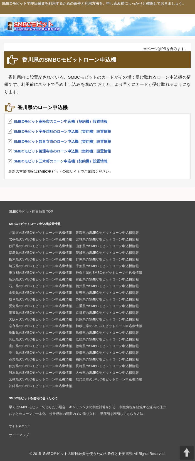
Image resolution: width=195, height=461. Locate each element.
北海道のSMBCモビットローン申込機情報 (40, 233)
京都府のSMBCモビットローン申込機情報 (107, 313)
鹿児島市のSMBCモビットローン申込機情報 (109, 379)
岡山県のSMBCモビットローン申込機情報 (40, 339)
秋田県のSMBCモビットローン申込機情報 (40, 246)
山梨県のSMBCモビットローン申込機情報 (40, 293)
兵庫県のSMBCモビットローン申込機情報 (107, 319)
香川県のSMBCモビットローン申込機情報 (40, 353)
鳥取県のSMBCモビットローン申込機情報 (40, 333)
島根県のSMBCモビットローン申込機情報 (107, 333)
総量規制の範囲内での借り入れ (72, 414)
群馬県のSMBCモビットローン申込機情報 (107, 259)
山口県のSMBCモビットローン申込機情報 (40, 346)
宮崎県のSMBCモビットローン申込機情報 (40, 379)
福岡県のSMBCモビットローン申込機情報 (107, 359)
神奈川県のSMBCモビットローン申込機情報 (109, 273)
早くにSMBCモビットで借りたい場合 (37, 407)
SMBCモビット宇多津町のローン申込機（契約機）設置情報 (62, 131)
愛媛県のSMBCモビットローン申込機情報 (107, 353)
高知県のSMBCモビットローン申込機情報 (40, 359)
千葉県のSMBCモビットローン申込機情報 (107, 266)
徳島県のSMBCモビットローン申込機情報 (107, 346)
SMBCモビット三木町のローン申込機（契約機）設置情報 (60, 161)
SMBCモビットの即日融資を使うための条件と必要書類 (88, 454)
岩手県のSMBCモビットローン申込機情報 (40, 239)
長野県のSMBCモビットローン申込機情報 (107, 293)
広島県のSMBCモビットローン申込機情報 (107, 339)
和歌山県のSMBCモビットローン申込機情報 (109, 326)
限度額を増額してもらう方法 (121, 414)
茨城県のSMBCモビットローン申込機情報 (107, 253)
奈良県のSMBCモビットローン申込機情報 (40, 326)
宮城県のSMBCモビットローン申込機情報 (107, 239)
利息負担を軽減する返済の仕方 (142, 407)
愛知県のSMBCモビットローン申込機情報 (40, 306)
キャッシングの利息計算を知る (92, 407)
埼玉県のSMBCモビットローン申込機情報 (40, 266)
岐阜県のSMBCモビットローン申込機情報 (40, 299)
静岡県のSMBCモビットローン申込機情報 (107, 299)
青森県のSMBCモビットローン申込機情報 (107, 233)
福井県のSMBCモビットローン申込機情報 (107, 286)
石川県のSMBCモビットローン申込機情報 (40, 286)
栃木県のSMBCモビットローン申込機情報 (40, 259)
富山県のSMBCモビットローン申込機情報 (107, 279)
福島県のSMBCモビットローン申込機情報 (40, 253)
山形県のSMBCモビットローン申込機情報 (107, 246)
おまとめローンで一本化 (27, 414)
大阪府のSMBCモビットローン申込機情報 (40, 319)
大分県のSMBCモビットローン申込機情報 (107, 373)
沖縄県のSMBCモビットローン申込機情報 (40, 386)
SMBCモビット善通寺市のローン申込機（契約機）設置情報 (62, 151)
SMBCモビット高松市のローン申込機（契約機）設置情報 (60, 121)
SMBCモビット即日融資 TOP (31, 212)
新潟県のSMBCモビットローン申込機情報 (40, 279)
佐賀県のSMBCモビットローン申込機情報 (40, 366)
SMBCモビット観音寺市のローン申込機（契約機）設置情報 (62, 141)
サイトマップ (19, 435)
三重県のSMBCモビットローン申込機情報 (107, 306)
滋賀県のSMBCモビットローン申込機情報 (40, 313)
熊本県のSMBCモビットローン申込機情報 (40, 373)
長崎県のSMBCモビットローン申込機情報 (107, 366)
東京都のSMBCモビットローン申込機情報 (40, 273)
